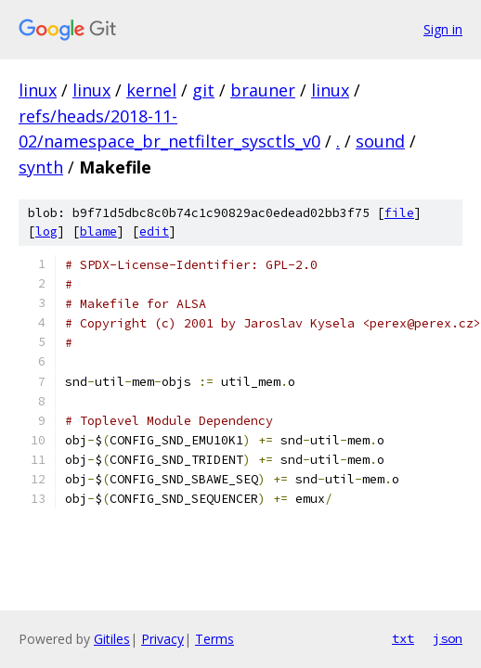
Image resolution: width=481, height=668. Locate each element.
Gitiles (112, 639)
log (46, 231)
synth (41, 167)
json (447, 638)
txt (403, 638)
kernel (151, 90)
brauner (262, 90)
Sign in (442, 29)
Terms (214, 639)
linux (38, 90)
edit (154, 231)
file (399, 213)
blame (98, 231)
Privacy (162, 639)
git (203, 90)
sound (380, 141)
